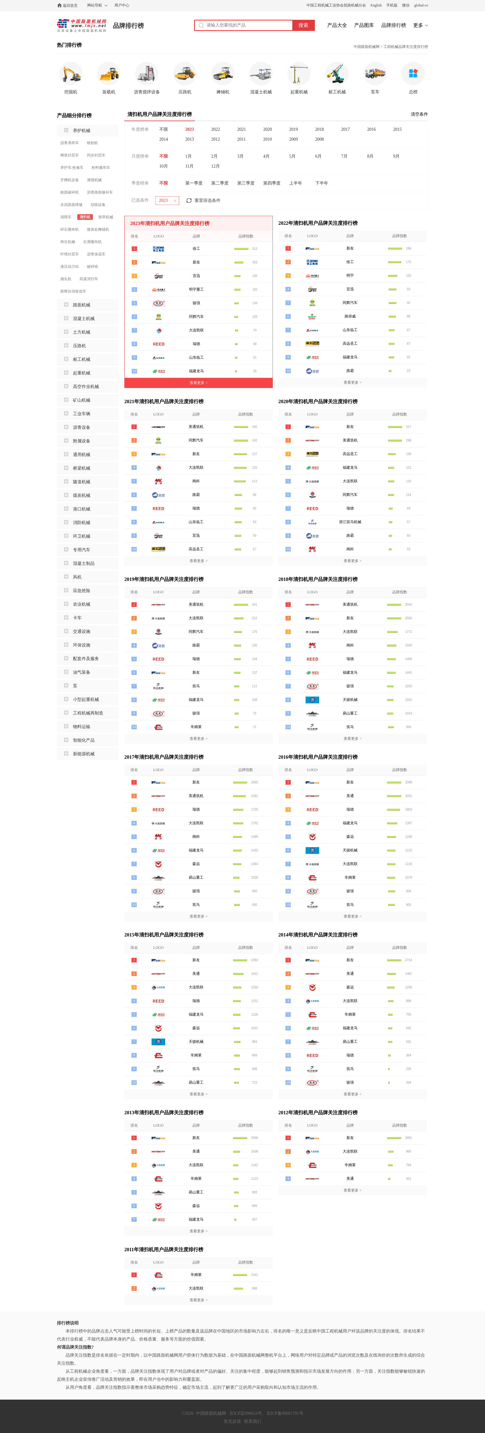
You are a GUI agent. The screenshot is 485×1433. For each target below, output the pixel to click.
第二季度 (220, 183)
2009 (293, 139)
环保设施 (81, 645)
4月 (266, 156)
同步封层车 (96, 155)
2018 (319, 129)
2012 (215, 139)
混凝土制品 (84, 563)
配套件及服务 (86, 658)
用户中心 (121, 5)
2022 (215, 129)
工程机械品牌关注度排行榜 (406, 47)
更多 (418, 25)
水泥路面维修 (71, 205)
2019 (293, 129)
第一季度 (194, 183)
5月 (292, 156)
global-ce (421, 5)
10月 (163, 166)
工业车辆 (81, 414)
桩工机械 (81, 359)
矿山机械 (81, 400)
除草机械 (105, 217)
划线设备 (98, 205)
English (376, 5)
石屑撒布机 (92, 242)
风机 (77, 577)
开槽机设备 (69, 180)
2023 (189, 129)
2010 (267, 139)
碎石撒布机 (69, 229)
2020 (267, 129)
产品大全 (337, 25)
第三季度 (246, 183)
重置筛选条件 (208, 200)
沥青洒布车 (69, 143)
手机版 (391, 5)
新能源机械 (84, 754)
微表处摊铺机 (98, 229)
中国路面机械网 (81, 25)
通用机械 (81, 454)
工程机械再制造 (88, 713)
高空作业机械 (86, 386)
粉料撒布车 (101, 167)
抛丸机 (65, 279)
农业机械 (81, 604)
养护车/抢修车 (72, 167)
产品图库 (364, 25)
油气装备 (81, 672)
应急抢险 (81, 590)
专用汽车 (81, 550)
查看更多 (199, 383)
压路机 (79, 345)
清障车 (65, 217)
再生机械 (67, 242)
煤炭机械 (81, 495)
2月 (214, 156)
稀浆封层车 (69, 155)
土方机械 (81, 332)
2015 (397, 129)
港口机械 (81, 509)
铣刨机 (92, 143)
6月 (318, 156)
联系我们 (252, 1421)
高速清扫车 (88, 279)
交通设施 (81, 631)
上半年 (295, 183)
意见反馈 (232, 1421)
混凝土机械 (84, 318)
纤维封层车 (69, 254)
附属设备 (81, 441)
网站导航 (94, 5)
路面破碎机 (69, 192)
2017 (345, 129)
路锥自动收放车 (73, 291)
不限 (163, 129)
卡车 (77, 618)
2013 (189, 139)
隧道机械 (81, 482)
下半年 (321, 183)
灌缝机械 (94, 180)
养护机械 (81, 130)
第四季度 (272, 183)
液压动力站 (69, 266)
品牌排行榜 (128, 25)
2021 (241, 129)
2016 (371, 129)
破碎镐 (92, 266)
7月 (344, 156)
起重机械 (81, 373)
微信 (406, 5)
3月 (240, 156)
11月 (189, 166)
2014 (163, 139)
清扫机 (85, 217)
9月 (396, 156)
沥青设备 (81, 427)
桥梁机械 (81, 468)
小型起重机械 (86, 699)
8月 (370, 156)
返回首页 (70, 5)
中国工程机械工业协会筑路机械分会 (336, 5)
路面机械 (81, 305)
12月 (215, 166)
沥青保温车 (96, 254)
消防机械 (81, 522)
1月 (188, 156)
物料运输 (81, 726)
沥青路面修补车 (100, 192)
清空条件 (419, 114)
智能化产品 (84, 740)
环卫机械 (81, 536)
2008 (319, 139)
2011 (241, 139)
